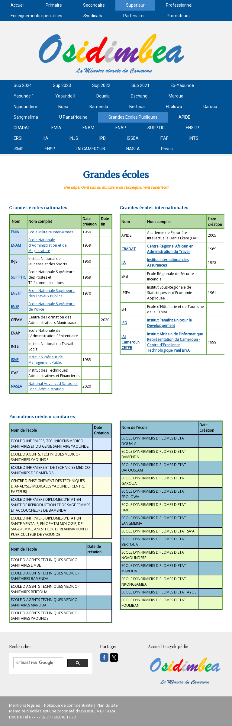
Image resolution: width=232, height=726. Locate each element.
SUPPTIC (156, 127)
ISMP (19, 148)
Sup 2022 (101, 85)
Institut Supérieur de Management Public (45, 359)
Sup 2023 (62, 85)
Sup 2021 (140, 85)
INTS (193, 138)
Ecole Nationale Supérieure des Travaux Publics (51, 293)
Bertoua (137, 106)
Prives (167, 148)
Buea (63, 106)
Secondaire (94, 5)
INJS (73, 138)
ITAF (164, 138)
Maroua (176, 96)
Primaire (54, 5)
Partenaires (134, 15)
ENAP (120, 127)
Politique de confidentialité (68, 705)
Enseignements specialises (36, 15)
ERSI (18, 138)
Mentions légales (24, 705)
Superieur (135, 5)
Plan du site (107, 705)
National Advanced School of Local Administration (53, 386)
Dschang (139, 96)
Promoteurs (178, 15)
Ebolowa (174, 106)
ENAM (88, 127)
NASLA (133, 148)
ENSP (50, 148)
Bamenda (98, 106)
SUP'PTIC (18, 277)
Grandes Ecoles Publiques (132, 117)
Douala (103, 96)
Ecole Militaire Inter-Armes (50, 232)
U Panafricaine (73, 117)
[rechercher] (37, 663)
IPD (102, 138)
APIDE (184, 117)
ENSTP (192, 127)
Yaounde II (65, 96)
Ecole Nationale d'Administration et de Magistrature (47, 245)
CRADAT (22, 127)
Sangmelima (26, 117)
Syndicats (92, 15)
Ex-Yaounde (182, 85)
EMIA (56, 127)
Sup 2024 (23, 85)
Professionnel (179, 5)
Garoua (210, 106)
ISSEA (133, 138)
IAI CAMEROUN (90, 148)
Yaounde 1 (24, 96)
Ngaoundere (25, 106)
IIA (46, 138)
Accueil (17, 5)
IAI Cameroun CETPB (130, 342)
